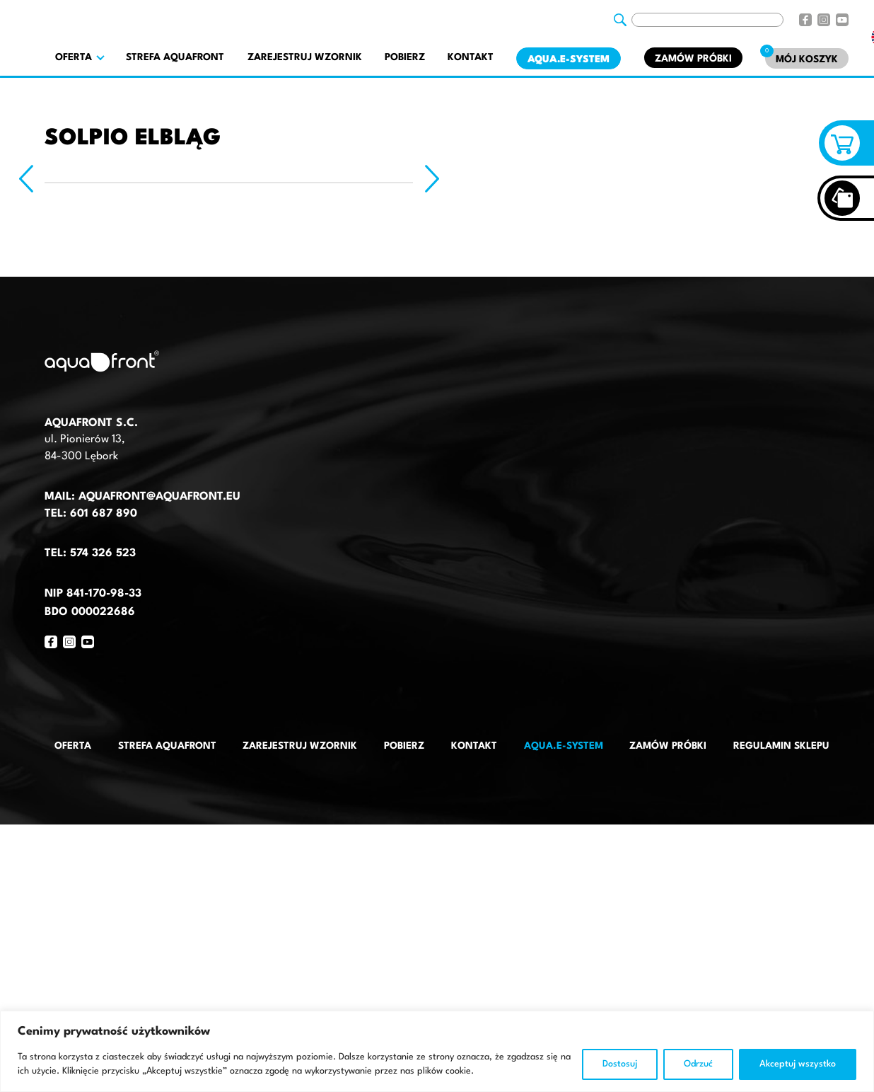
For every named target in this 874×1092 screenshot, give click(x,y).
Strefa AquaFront (175, 57)
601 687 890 (103, 513)
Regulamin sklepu (781, 746)
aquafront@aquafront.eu (157, 496)
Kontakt (471, 57)
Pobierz (405, 57)
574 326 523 (103, 553)
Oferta (72, 746)
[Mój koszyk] (807, 58)
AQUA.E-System (569, 59)
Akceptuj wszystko (797, 1064)
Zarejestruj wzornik (304, 57)
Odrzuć (698, 1064)
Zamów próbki (693, 59)
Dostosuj (619, 1064)
